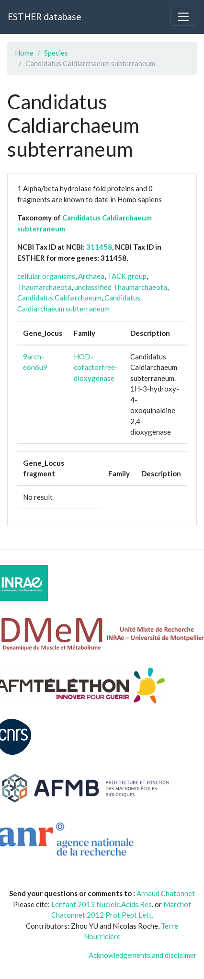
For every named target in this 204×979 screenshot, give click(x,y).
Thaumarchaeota (44, 287)
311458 (99, 246)
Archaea (91, 276)
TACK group (127, 276)
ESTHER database (44, 16)
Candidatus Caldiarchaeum (59, 297)
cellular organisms (46, 276)
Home (24, 52)
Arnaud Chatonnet (165, 893)
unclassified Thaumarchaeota (120, 287)
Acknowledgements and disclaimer (143, 955)
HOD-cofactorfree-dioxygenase (96, 367)
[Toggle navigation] (183, 17)
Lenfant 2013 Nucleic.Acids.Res (101, 904)
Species (56, 52)
